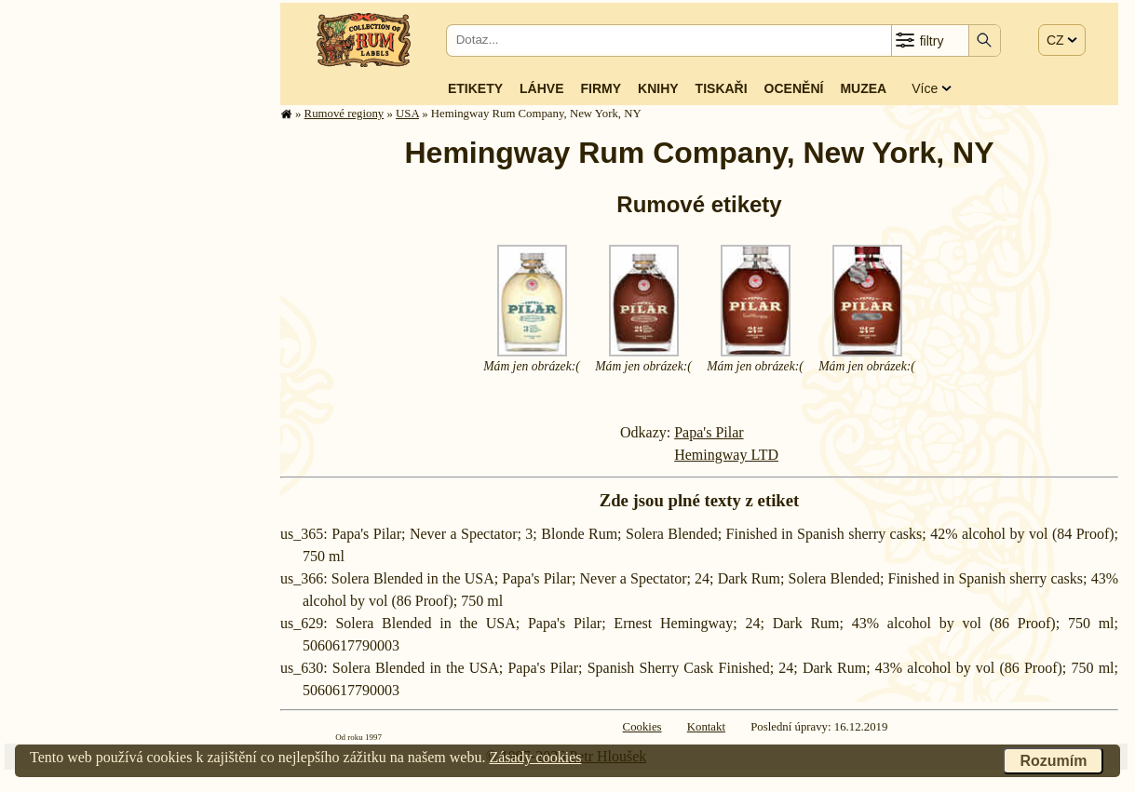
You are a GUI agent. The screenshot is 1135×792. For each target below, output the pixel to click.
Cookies (642, 726)
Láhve (541, 88)
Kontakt (706, 726)
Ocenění (794, 88)
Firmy (600, 88)
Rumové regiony (344, 113)
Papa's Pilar (708, 432)
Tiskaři (722, 88)
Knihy (658, 88)
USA (407, 113)
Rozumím (1053, 761)
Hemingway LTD (726, 455)
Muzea (863, 88)
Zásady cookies (535, 757)
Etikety (475, 88)
